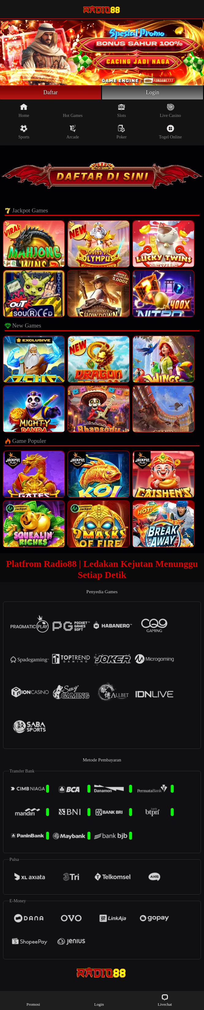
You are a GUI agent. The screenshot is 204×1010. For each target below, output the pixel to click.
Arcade (72, 132)
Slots (121, 110)
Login (152, 92)
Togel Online (170, 132)
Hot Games (72, 110)
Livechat (165, 1000)
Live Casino (170, 110)
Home (24, 110)
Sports (23, 132)
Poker (121, 132)
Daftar (50, 92)
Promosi (33, 1000)
